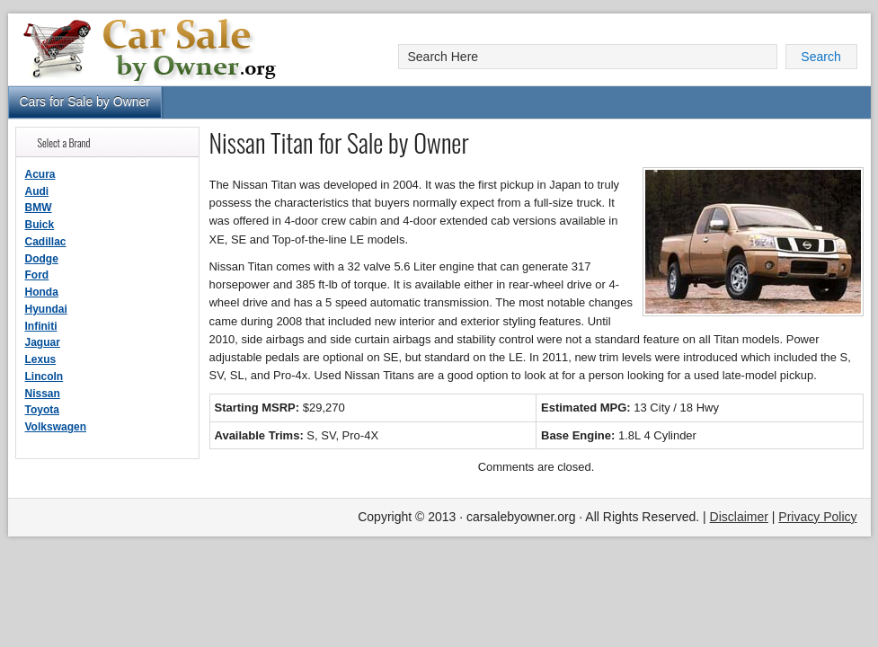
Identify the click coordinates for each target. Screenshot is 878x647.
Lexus (41, 359)
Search (820, 56)
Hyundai (46, 309)
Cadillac (46, 241)
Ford (37, 275)
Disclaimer (739, 517)
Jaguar (42, 342)
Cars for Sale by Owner (85, 101)
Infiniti (41, 326)
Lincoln (44, 376)
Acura (40, 174)
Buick (40, 224)
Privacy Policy (817, 517)
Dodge (41, 259)
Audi (37, 191)
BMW (38, 207)
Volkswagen (55, 427)
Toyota (42, 409)
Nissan (42, 393)
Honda (41, 292)
